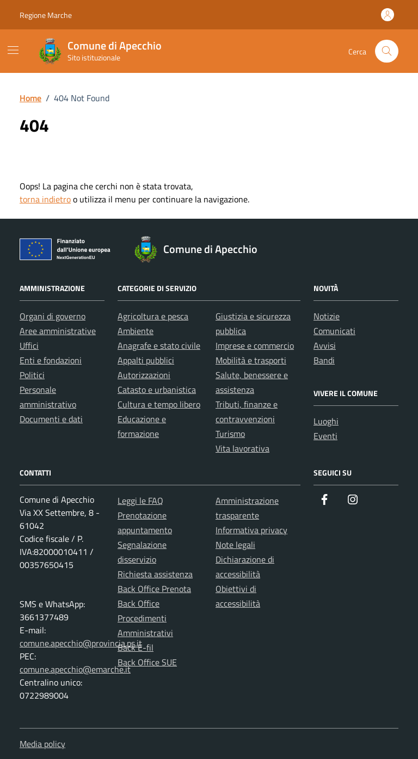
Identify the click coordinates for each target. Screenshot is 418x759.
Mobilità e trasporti (251, 360)
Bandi (324, 360)
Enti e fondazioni (51, 360)
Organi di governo (52, 316)
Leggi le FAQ (140, 500)
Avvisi (325, 345)
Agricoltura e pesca (153, 316)
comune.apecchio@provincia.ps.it (81, 643)
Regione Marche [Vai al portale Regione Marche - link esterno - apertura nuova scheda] (46, 15)
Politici (32, 374)
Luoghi (326, 421)
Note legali (235, 544)
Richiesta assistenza (155, 574)
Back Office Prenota (154, 588)
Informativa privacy (251, 529)
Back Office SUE (147, 662)
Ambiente (135, 330)
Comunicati (334, 330)
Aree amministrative (58, 330)
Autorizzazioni (144, 374)
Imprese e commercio (255, 345)
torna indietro (45, 199)
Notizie (327, 316)
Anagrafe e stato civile (159, 345)
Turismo (230, 433)
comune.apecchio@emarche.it (75, 669)
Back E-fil (135, 647)
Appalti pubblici (146, 360)
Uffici (29, 345)
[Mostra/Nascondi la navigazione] (13, 50)
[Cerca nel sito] (386, 51)
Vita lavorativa (242, 448)
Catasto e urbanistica (157, 389)
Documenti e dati (51, 418)
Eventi (325, 435)
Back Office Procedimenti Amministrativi (145, 618)
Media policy (42, 743)
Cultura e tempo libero (159, 404)
